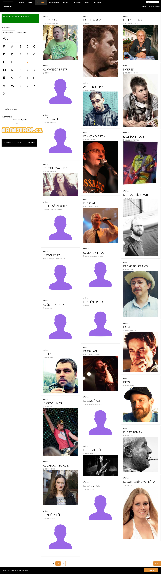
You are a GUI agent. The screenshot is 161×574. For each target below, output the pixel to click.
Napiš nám (97, 2)
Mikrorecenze (20, 124)
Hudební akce (54, 2)
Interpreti (41, 2)
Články (30, 2)
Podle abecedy (8, 32)
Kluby (65, 2)
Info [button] (26, 570)
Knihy (88, 2)
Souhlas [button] (151, 570)
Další (157, 563)
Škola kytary (76, 2)
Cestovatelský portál (20, 120)
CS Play (21, 2)
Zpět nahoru (31, 142)
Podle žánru (21, 32)
